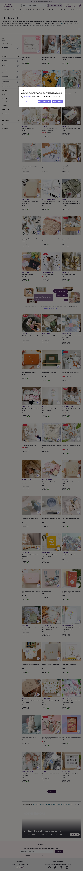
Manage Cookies (25, 101)
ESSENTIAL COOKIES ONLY (44, 101)
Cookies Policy (26, 96)
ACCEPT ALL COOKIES (57, 101)
